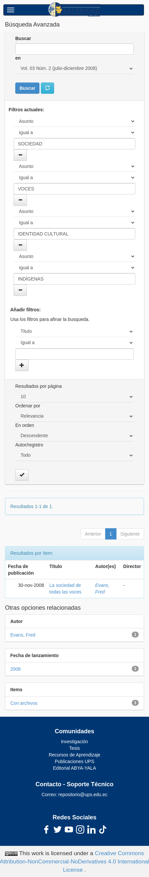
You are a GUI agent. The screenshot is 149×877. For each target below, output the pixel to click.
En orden (24, 425)
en (18, 58)
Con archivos (23, 703)
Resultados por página (38, 386)
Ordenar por (27, 405)
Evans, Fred (22, 635)
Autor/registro (29, 444)
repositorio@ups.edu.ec (83, 794)
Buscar (23, 38)
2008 (15, 669)
